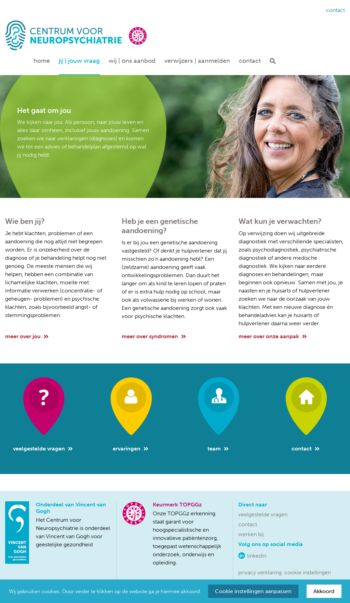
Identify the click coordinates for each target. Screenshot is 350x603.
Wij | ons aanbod (132, 60)
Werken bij (251, 534)
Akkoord (324, 591)
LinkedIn (256, 555)
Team (218, 448)
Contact (335, 10)
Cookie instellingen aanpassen (253, 591)
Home (41, 60)
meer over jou (27, 336)
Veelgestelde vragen (43, 448)
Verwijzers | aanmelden (197, 60)
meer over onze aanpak (273, 336)
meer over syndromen (154, 336)
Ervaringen (130, 448)
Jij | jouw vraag (79, 60)
